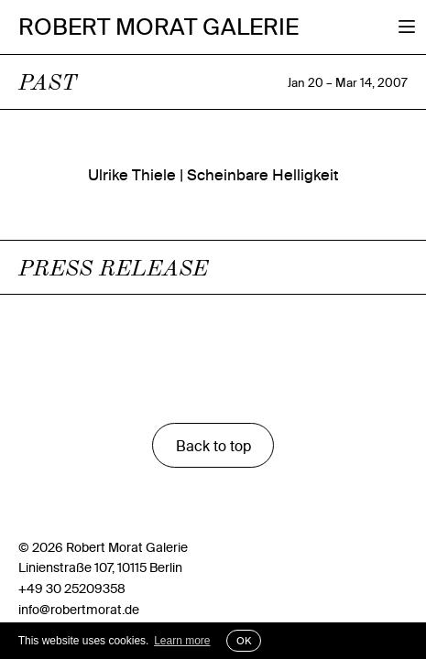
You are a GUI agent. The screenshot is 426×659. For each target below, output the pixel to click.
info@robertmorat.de (78, 609)
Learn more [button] (182, 640)
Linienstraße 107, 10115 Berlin (100, 567)
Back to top (213, 446)
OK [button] (243, 640)
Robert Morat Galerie (158, 27)
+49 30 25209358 (72, 588)
